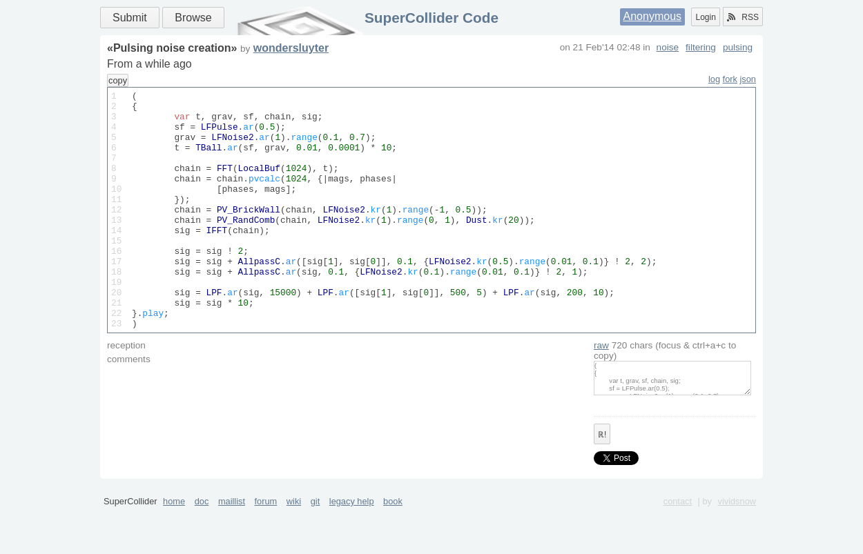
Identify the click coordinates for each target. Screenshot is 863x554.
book (393, 549)
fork (730, 79)
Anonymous (652, 16)
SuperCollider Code (431, 18)
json (748, 79)
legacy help (351, 549)
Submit (130, 17)
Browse (193, 17)
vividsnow (737, 549)
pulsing (738, 47)
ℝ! (602, 482)
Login (705, 17)
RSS (743, 17)
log (714, 79)
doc (202, 549)
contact (677, 549)
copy (117, 80)
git (315, 549)
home (174, 549)
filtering (701, 47)
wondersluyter (291, 48)
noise (668, 47)
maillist (231, 549)
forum (266, 549)
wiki (294, 549)
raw (601, 393)
